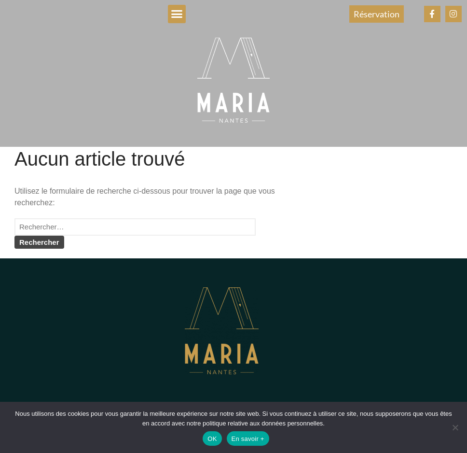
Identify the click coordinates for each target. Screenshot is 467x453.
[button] (177, 14)
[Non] (455, 427)
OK (212, 438)
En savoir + (248, 438)
